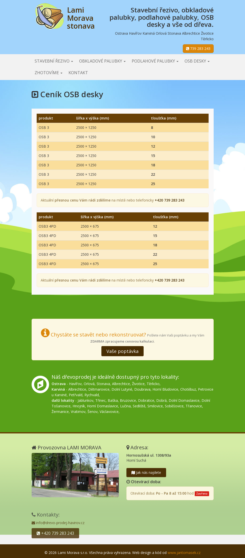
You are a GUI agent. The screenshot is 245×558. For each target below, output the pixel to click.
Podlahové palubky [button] (155, 61)
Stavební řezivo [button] (54, 61)
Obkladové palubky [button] (102, 61)
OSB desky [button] (197, 61)
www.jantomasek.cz (184, 552)
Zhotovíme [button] (48, 72)
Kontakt (78, 72)
